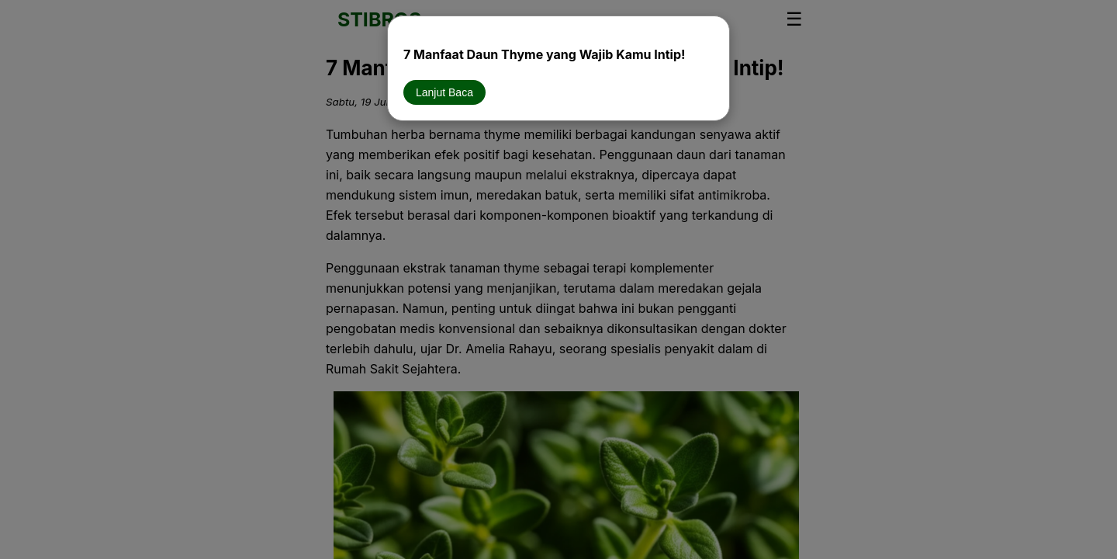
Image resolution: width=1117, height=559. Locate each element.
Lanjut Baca (444, 92)
